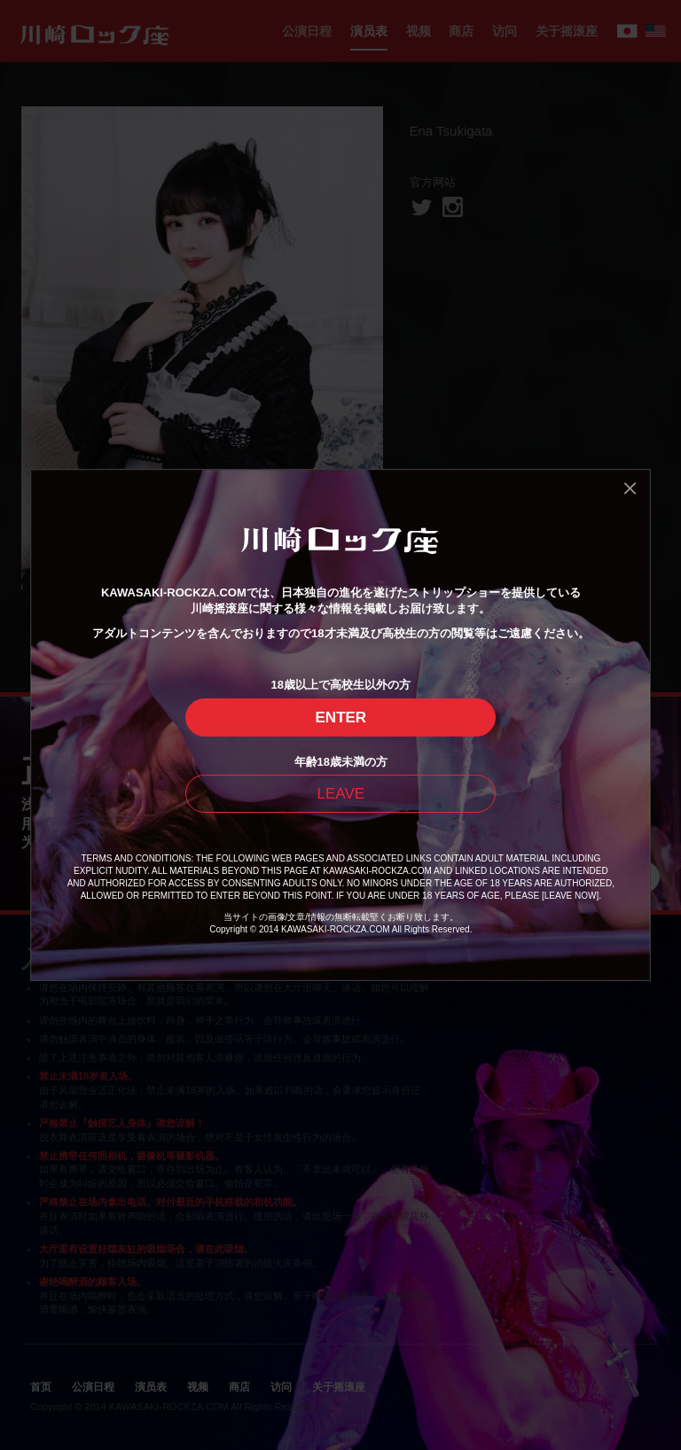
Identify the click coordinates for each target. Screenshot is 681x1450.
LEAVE (341, 793)
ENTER (341, 717)
